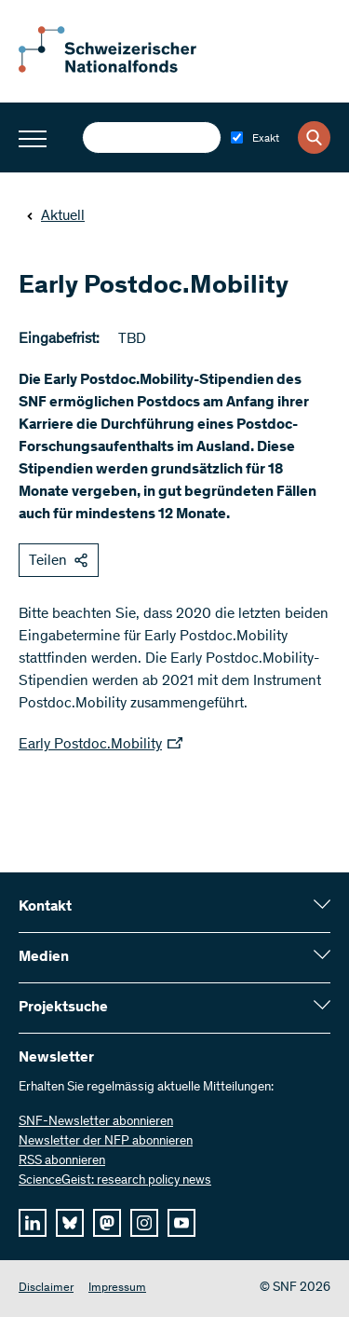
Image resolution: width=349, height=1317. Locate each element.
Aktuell (55, 216)
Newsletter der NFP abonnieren (106, 1141)
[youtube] (181, 1223)
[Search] (314, 137)
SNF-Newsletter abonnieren (96, 1122)
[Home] (121, 69)
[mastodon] (107, 1223)
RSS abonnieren (62, 1161)
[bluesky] (70, 1223)
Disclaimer (46, 1289)
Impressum (117, 1289)
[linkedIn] (33, 1223)
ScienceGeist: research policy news (115, 1180)
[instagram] (144, 1223)
